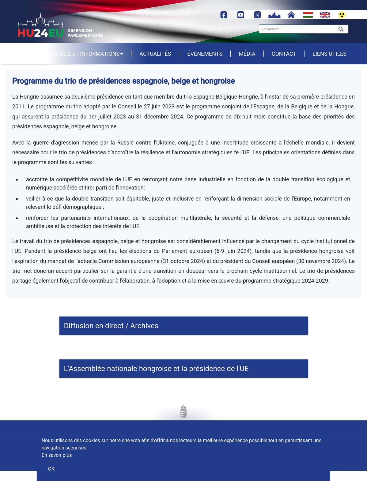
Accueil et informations (86, 54)
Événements (204, 54)
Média (247, 54)
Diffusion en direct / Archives (111, 325)
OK (51, 469)
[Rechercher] (341, 29)
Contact (284, 54)
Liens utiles (329, 54)
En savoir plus (57, 455)
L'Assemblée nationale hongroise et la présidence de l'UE (156, 368)
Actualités (155, 54)
